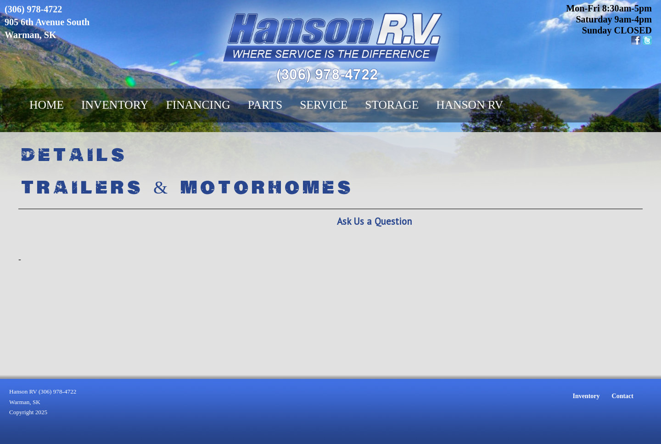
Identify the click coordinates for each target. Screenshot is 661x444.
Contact (622, 396)
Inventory (115, 104)
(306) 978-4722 (33, 9)
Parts (265, 104)
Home (46, 104)
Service (323, 104)
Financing (198, 104)
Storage (392, 104)
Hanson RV (469, 104)
